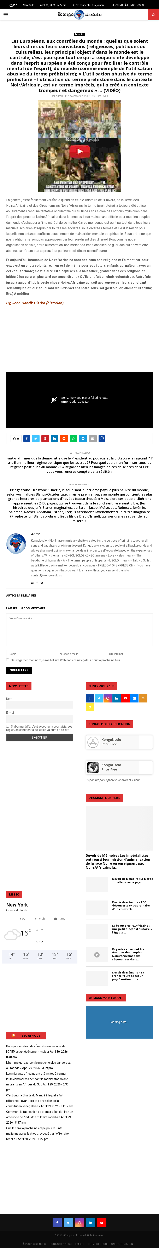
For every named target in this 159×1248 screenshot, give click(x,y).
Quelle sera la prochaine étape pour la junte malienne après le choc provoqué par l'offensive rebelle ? (37, 1133)
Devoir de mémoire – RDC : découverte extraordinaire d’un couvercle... (131, 905)
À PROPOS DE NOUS (34, 1244)
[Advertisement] (79, 339)
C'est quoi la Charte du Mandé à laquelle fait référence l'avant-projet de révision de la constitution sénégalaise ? (34, 1101)
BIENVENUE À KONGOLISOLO (127, 5)
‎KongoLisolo (111, 739)
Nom (9, 698)
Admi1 (59, 96)
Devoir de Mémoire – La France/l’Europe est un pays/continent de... (128, 976)
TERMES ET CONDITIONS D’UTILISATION (110, 1244)
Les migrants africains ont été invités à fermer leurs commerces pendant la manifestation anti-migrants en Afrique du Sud (37, 1079)
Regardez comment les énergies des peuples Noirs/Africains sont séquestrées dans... (128, 954)
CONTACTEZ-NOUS (60, 1244)
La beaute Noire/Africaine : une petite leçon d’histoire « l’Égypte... (132, 929)
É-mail (10, 712)
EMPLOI (79, 1244)
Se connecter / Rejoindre (89, 5)
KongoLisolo (111, 765)
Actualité (79, 34)
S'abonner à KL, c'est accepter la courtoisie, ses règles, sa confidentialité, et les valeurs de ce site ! (39, 728)
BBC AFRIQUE (31, 1036)
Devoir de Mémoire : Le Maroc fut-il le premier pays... (132, 880)
